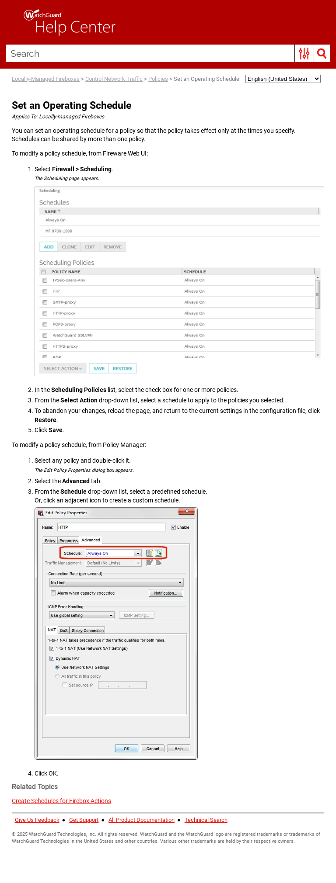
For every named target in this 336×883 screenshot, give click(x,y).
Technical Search (206, 820)
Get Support (83, 820)
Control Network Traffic (114, 79)
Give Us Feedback (37, 820)
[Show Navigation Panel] (10, 22)
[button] (304, 53)
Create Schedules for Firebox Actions (61, 800)
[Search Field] (168, 53)
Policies (158, 79)
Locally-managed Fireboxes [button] (71, 117)
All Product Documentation (141, 820)
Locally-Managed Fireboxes (46, 79)
